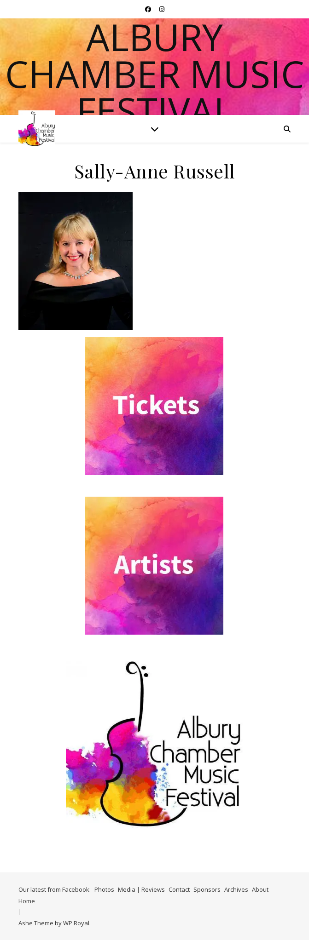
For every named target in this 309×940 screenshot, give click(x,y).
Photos (104, 889)
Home (26, 901)
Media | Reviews (141, 889)
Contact (179, 889)
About (260, 889)
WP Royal (76, 923)
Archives (236, 889)
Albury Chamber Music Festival (154, 73)
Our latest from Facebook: (54, 889)
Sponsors (207, 889)
